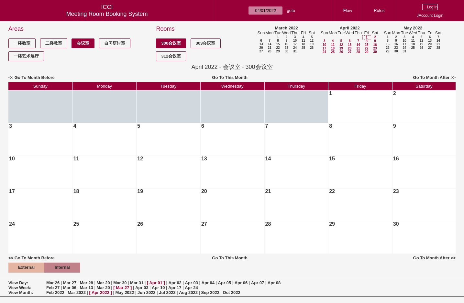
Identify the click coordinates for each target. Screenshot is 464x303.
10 (295, 40)
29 (278, 51)
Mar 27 (69, 282)
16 (286, 44)
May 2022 (412, 28)
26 (312, 47)
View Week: (19, 287)
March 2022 (286, 28)
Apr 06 (241, 282)
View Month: (20, 292)
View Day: (18, 282)
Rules (379, 10)
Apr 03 (191, 282)
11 (303, 40)
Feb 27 (53, 287)
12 (312, 40)
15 (278, 44)
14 (269, 44)
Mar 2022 (77, 292)
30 (286, 51)
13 (261, 44)
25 (303, 47)
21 (269, 47)
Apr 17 (174, 287)
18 (303, 44)
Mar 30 (120, 282)
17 (295, 44)
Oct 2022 (231, 292)
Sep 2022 (210, 292)
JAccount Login (430, 15)
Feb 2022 (55, 292)
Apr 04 (208, 282)
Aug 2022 (188, 292)
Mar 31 (136, 282)
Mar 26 (53, 282)
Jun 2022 (147, 292)
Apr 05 (224, 282)
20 (261, 47)
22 (278, 47)
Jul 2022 (167, 292)
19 (312, 44)
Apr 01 (155, 282)
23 (286, 47)
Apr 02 (174, 282)
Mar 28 (86, 282)
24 (295, 47)
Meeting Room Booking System (107, 14)
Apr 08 (274, 282)
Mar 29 (103, 282)
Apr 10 (158, 287)
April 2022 (350, 28)
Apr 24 (191, 287)
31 (295, 51)
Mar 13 (86, 287)
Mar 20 (103, 287)
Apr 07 (257, 282)
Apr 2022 (100, 292)
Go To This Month (230, 77)
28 (269, 51)
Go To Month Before (35, 77)
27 (261, 51)
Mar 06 (69, 287)
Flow (347, 10)
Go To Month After (431, 77)
